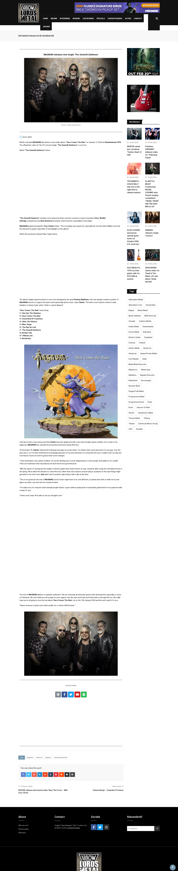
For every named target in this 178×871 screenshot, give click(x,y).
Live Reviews (88, 18)
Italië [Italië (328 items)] (144, 359)
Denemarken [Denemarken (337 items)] (148, 326)
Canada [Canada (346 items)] (132, 321)
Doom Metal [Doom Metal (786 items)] (134, 332)
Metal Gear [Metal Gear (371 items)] (145, 370)
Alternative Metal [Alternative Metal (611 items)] (136, 299)
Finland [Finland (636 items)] (142, 343)
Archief (46, 27)
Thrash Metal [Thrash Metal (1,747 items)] (134, 418)
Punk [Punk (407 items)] (150, 402)
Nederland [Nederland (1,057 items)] (133, 380)
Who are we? (23, 825)
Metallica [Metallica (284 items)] (132, 375)
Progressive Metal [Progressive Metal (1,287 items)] (136, 397)
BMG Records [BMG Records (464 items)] (150, 316)
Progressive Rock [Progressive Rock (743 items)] (136, 402)
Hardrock (39, 757)
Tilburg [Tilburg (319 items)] (147, 418)
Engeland (30, 757)
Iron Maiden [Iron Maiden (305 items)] (134, 359)
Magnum (48, 757)
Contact (138, 18)
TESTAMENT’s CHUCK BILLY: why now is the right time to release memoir (134, 187)
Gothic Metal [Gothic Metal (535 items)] (134, 348)
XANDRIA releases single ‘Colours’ (151, 233)
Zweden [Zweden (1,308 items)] (139, 429)
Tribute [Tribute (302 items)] (132, 423)
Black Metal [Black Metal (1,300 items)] (143, 310)
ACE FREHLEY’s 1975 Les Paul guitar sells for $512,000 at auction (133, 273)
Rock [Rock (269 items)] (131, 407)
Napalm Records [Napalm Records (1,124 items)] (147, 375)
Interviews (65, 18)
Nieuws (54, 18)
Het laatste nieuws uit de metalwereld (36, 35)
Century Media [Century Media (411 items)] (145, 321)
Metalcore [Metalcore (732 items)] (133, 370)
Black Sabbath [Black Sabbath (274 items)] (135, 316)
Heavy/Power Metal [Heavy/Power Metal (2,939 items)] (148, 353)
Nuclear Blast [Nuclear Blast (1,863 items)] (134, 386)
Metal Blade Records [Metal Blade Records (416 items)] (137, 364)
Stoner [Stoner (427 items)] (131, 413)
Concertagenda (115, 18)
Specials (101, 18)
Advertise (22, 833)
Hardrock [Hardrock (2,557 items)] (133, 353)
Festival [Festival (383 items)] (132, 343)
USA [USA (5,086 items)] (130, 429)
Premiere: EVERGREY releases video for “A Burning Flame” (151, 152)
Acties (128, 18)
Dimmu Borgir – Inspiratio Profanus (108, 790)
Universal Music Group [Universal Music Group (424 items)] (148, 423)
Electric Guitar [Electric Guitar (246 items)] (135, 337)
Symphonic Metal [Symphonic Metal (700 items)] (145, 413)
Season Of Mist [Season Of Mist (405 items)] (143, 407)
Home (45, 18)
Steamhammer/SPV (60, 757)
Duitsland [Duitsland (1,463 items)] (147, 332)
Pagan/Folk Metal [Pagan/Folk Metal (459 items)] (136, 391)
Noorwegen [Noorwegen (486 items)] (146, 380)
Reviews (76, 18)
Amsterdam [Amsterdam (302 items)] (151, 305)
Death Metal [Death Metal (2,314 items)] (134, 326)
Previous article (25, 786)
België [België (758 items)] (131, 310)
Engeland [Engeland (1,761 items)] (148, 337)
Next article (118, 786)
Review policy (23, 829)
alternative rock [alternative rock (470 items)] (135, 305)
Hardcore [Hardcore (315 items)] (147, 348)
